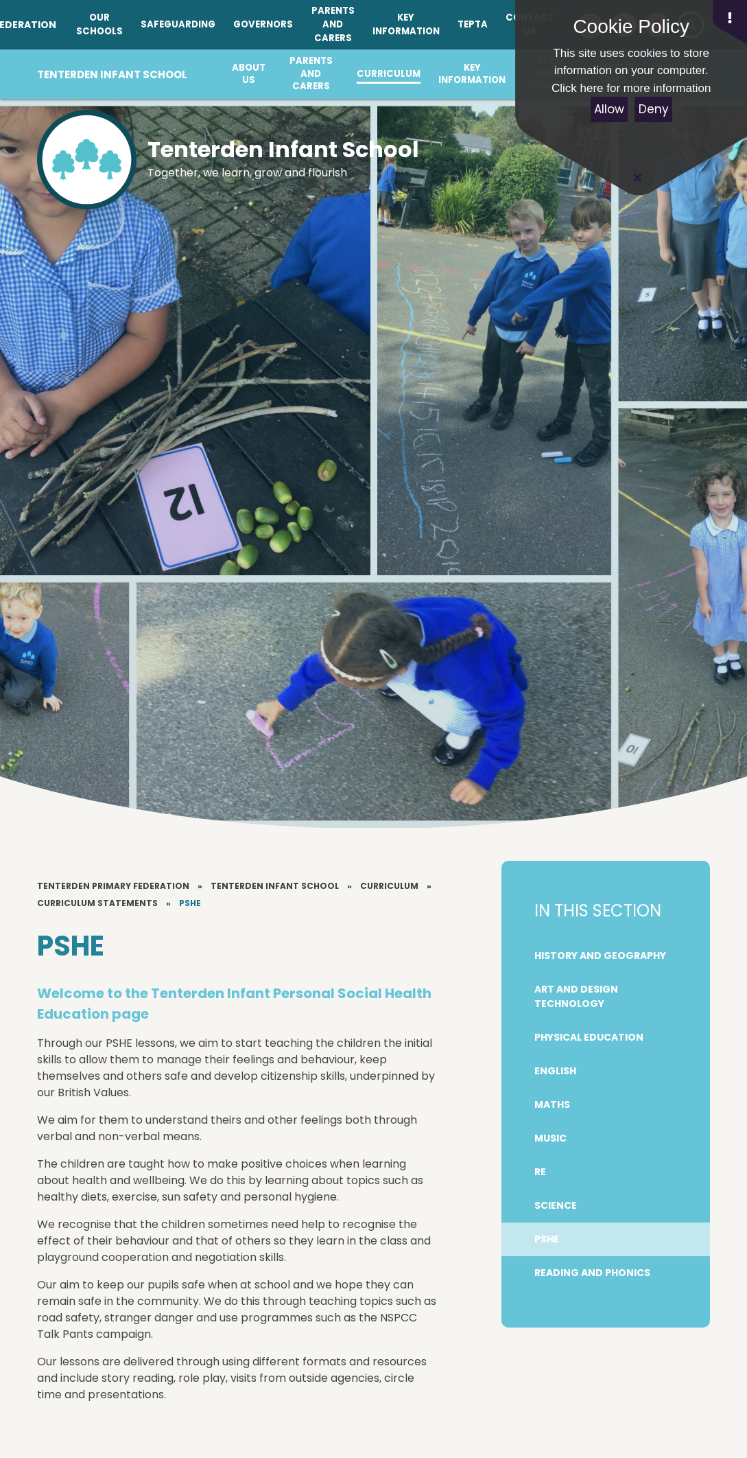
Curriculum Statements (97, 903)
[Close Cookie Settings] (637, 177)
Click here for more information (631, 88)
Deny (654, 109)
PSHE (190, 903)
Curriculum (389, 886)
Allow (609, 109)
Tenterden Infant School (275, 886)
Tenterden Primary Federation (113, 886)
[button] (730, 22)
